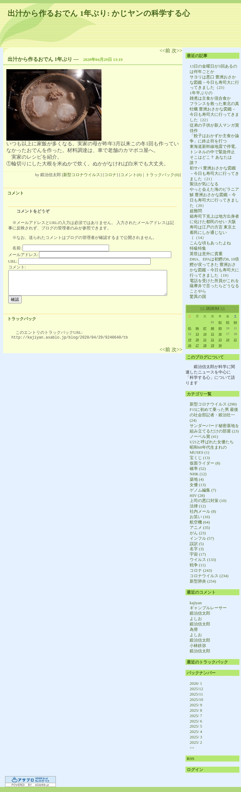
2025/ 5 (196, 726)
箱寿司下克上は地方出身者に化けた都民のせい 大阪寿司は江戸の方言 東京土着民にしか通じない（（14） (214, 227)
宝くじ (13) (200, 457)
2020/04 (212, 308)
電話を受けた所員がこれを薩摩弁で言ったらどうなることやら (214, 286)
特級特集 (198, 248)
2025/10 (196, 699)
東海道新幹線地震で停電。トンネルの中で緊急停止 (214, 149)
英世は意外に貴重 (206, 253)
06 (197, 328)
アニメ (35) (200, 527)
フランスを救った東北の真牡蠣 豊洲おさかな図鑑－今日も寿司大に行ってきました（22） (214, 111)
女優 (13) (198, 484)
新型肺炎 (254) (203, 581)
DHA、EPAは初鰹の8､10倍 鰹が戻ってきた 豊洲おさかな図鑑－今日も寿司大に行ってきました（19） (214, 267)
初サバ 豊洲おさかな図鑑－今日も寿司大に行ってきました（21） (214, 173)
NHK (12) (198, 474)
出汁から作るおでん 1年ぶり (40, 59)
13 (197, 334)
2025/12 (196, 688)
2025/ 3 (196, 737)
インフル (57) (202, 538)
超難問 (196, 210)
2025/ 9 (196, 705)
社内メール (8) (203, 511)
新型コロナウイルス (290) (213, 404)
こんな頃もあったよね (210, 243)
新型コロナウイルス (81, 174)
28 (204, 345)
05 (189, 328)
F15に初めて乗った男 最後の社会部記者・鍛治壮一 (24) (214, 415)
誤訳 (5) (197, 543)
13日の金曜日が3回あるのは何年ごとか (213, 69)
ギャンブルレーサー (208, 607)
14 (204, 334)
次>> (177, 50)
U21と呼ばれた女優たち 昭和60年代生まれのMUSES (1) (214, 447)
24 (227, 339)
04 (235, 322)
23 (220, 339)
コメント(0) (130, 174)
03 (227, 322)
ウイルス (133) (203, 559)
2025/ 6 (196, 721)
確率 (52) (198, 468)
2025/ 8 (196, 710)
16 (220, 334)
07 (204, 328)
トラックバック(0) (162, 174)
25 (235, 339)
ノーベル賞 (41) (204, 436)
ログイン (195, 769)
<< (202, 308)
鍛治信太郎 (200, 613)
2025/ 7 (196, 715)
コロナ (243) (201, 570)
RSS (190, 758)
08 (212, 328)
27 (197, 345)
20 (197, 339)
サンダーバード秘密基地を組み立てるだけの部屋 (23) (214, 428)
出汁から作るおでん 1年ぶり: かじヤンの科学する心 (99, 13)
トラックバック (21, 318)
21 (204, 339)
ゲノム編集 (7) (203, 490)
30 (220, 345)
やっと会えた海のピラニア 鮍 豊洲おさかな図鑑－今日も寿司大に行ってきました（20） (214, 197)
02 (220, 322)
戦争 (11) (197, 565)
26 (189, 345)
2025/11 (196, 694)
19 (189, 339)
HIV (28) (197, 495)
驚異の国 (198, 296)
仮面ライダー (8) (205, 463)
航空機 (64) (200, 522)
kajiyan (196, 602)
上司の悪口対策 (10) (208, 500)
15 (212, 334)
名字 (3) (197, 548)
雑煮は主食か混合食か (210, 98)
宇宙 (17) (198, 554)
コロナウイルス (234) (209, 575)
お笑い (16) (200, 516)
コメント (15, 193)
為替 (194, 629)
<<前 (166, 50)
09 (220, 328)
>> (222, 308)
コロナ (110, 174)
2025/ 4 (196, 731)
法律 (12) (198, 506)
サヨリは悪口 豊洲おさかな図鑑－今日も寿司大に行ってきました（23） (214, 82)
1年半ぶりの (201, 92)
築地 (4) (197, 479)
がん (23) (198, 533)
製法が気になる (204, 184)
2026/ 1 (196, 683)
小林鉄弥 (198, 645)
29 (212, 345)
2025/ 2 (196, 742)
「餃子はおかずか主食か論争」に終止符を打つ (214, 138)
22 (212, 339)
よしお (196, 618)
